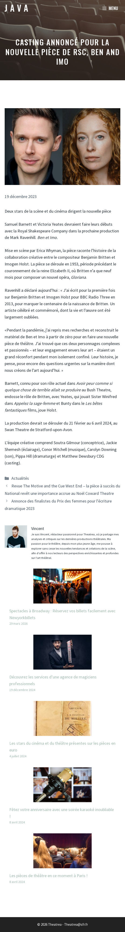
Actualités (20, 478)
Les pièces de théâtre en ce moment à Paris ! (48, 875)
